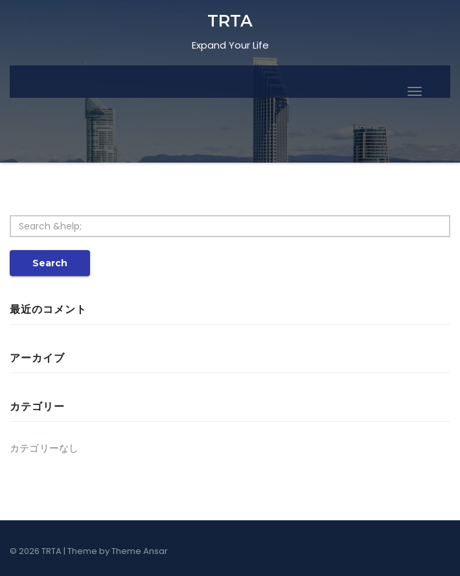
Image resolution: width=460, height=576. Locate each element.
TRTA (230, 20)
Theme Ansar (139, 551)
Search (49, 263)
